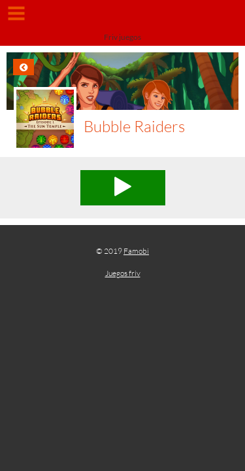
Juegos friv (122, 273)
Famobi (136, 251)
